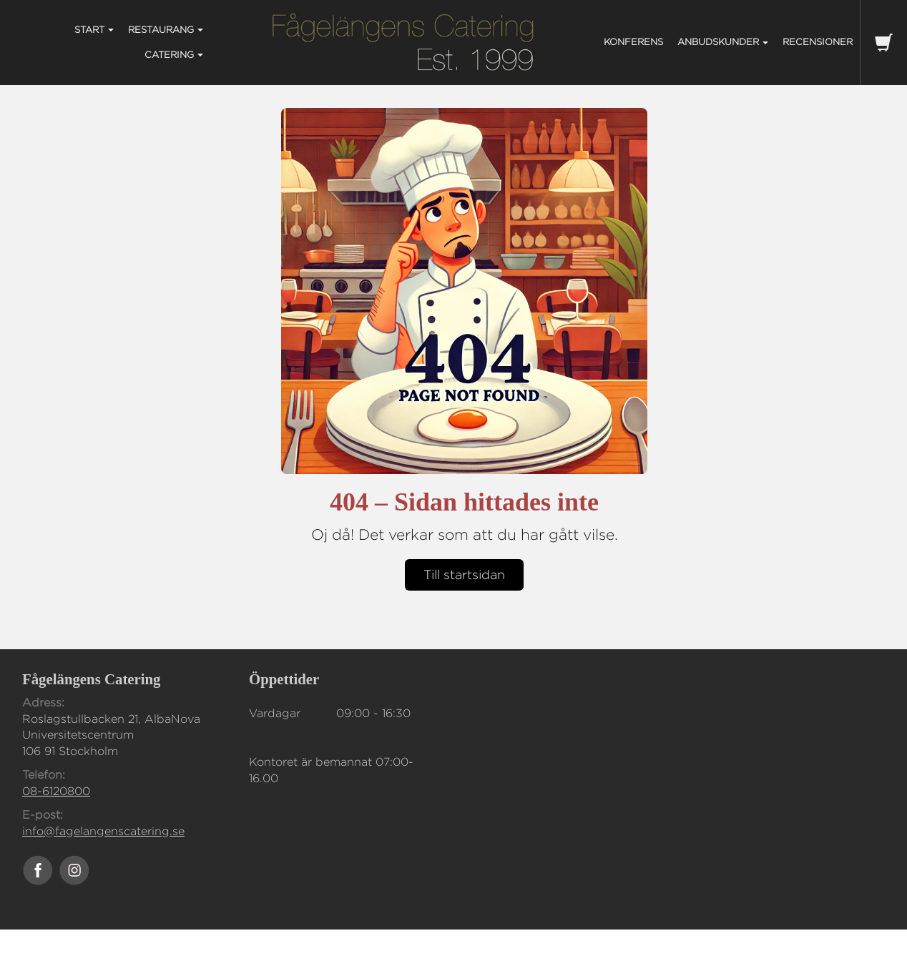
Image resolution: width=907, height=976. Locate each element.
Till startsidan (464, 574)
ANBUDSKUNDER (722, 41)
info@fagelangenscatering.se (103, 831)
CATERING (173, 54)
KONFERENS (633, 41)
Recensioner (818, 41)
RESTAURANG (165, 29)
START (94, 29)
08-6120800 (56, 791)
